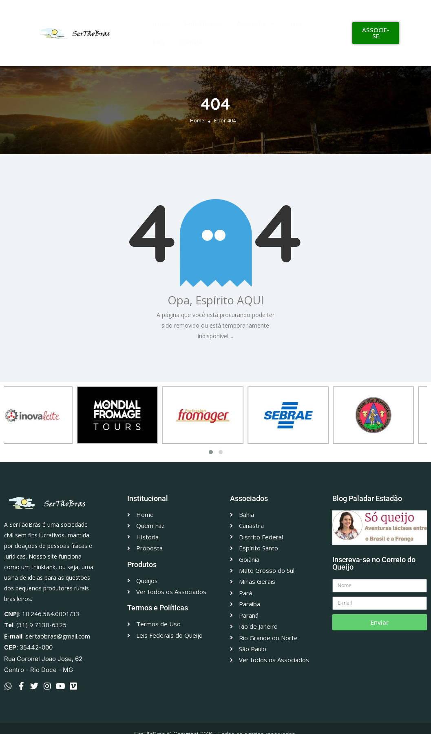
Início (160, 23)
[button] (211, 452)
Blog (159, 42)
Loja (296, 23)
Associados (255, 24)
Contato (191, 42)
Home (197, 120)
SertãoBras (202, 24)
